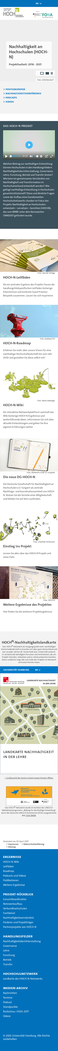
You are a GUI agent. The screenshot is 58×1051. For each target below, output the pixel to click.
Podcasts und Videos (14, 875)
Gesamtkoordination (14, 899)
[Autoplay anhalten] (52, 73)
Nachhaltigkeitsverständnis (23, 93)
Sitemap (12, 846)
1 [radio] (42, 74)
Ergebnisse (12, 856)
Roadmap (8, 871)
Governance (10, 946)
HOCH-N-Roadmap (17, 343)
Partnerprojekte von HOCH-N (19, 927)
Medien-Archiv (15, 987)
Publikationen (11, 880)
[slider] (15, 156)
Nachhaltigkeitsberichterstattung (22, 941)
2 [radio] (47, 74)
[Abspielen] (6, 156)
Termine (7, 997)
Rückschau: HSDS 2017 (16, 1011)
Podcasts (11, 97)
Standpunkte (10, 1007)
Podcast (7, 1002)
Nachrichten (10, 993)
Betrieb (7, 959)
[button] (38, 3)
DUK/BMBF (31, 815)
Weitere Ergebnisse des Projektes (27, 604)
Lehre (6, 950)
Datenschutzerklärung (34, 844)
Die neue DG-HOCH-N (19, 477)
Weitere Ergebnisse (14, 885)
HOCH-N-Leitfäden (16, 277)
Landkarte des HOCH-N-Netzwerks (22, 978)
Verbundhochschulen (15, 908)
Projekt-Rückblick (18, 894)
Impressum (13, 844)
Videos (10, 101)
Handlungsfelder (18, 936)
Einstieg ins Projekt (17, 546)
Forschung (9, 955)
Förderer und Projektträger (18, 922)
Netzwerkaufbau (12, 903)
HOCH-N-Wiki (13, 405)
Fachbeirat (9, 913)
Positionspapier (15, 89)
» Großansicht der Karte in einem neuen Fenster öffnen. (29, 778)
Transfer (8, 964)
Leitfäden (8, 866)
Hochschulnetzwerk (20, 973)
